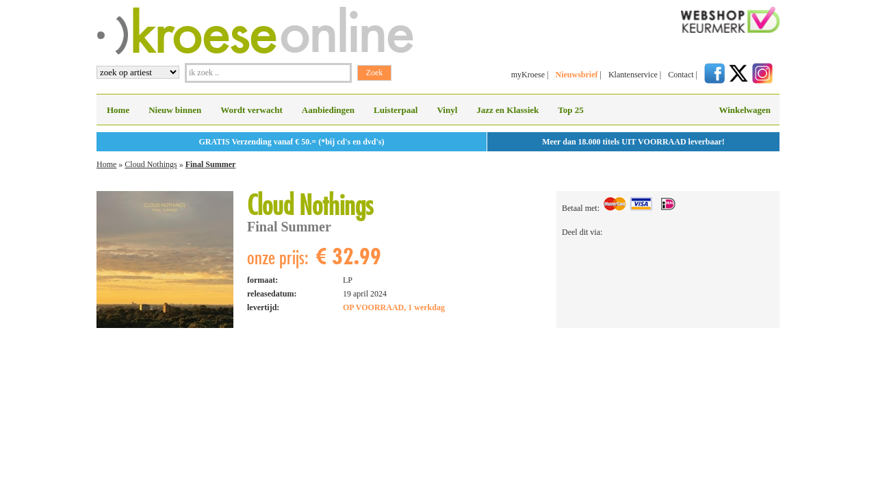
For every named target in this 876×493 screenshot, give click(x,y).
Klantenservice (633, 74)
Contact (680, 74)
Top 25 (570, 110)
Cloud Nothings (151, 164)
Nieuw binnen (175, 110)
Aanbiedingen (328, 110)
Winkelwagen (745, 110)
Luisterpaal (395, 110)
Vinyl (447, 110)
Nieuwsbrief (576, 74)
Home (118, 110)
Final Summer (210, 164)
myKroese (528, 74)
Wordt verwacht (251, 110)
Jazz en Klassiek (507, 110)
